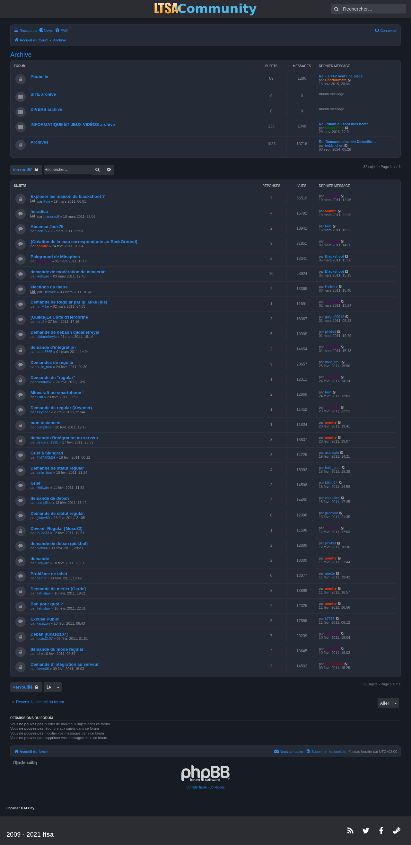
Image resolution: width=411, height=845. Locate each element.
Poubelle (39, 76)
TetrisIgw (43, 593)
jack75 (42, 231)
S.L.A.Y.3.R (334, 664)
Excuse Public (45, 619)
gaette (42, 578)
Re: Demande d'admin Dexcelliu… (347, 142)
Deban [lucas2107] (49, 634)
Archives (39, 142)
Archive (21, 54)
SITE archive (43, 94)
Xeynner (43, 412)
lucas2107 (45, 638)
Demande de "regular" (53, 377)
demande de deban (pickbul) (59, 543)
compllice (44, 427)
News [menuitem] (48, 30)
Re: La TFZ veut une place (341, 76)
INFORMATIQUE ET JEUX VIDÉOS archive (73, 124)
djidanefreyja (47, 337)
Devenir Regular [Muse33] (57, 528)
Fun (46, 201)
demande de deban (50, 498)
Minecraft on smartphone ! (57, 392)
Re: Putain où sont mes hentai (344, 124)
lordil (40, 321)
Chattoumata (335, 80)
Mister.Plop (334, 128)
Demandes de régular (52, 362)
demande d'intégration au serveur (64, 438)
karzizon (43, 623)
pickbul (330, 332)
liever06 (43, 669)
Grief (35, 483)
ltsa (47, 834)
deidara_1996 (47, 442)
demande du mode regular (57, 649)
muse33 (43, 533)
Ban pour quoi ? (47, 604)
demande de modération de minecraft (68, 271)
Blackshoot (334, 256)
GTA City (27, 808)
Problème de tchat (49, 573)
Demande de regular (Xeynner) (61, 407)
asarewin (332, 452)
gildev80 (43, 518)
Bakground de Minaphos (55, 256)
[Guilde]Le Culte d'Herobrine (59, 317)
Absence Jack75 (47, 226)
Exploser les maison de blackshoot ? (68, 196)
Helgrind (332, 196)
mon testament (46, 422)
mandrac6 (51, 216)
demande (40, 558)
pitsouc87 (44, 382)
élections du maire (49, 287)
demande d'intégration (53, 347)
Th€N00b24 (46, 457)
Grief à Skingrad (47, 453)
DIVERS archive (46, 109)
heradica (39, 211)
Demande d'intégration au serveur (65, 664)
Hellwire (43, 276)
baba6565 (44, 352)
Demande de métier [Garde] (58, 588)
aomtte (331, 211)
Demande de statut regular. (58, 513)
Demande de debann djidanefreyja (65, 332)
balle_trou (44, 367)
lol (38, 654)
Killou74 (331, 483)
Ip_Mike (43, 306)
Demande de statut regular (57, 468)
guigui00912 (334, 317)
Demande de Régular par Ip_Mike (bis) (69, 302)
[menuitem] (61, 30)
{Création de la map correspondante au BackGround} (84, 241)
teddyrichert (334, 145)
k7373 (330, 619)
